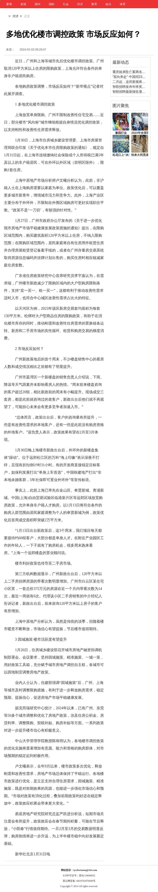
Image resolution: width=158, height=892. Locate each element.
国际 (52, 4)
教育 (94, 4)
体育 (122, 4)
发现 (23, 4)
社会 (66, 4)
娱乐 (108, 4)
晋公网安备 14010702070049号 (79, 880)
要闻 (9, 4)
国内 (37, 4)
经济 (80, 4)
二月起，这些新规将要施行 (132, 82)
